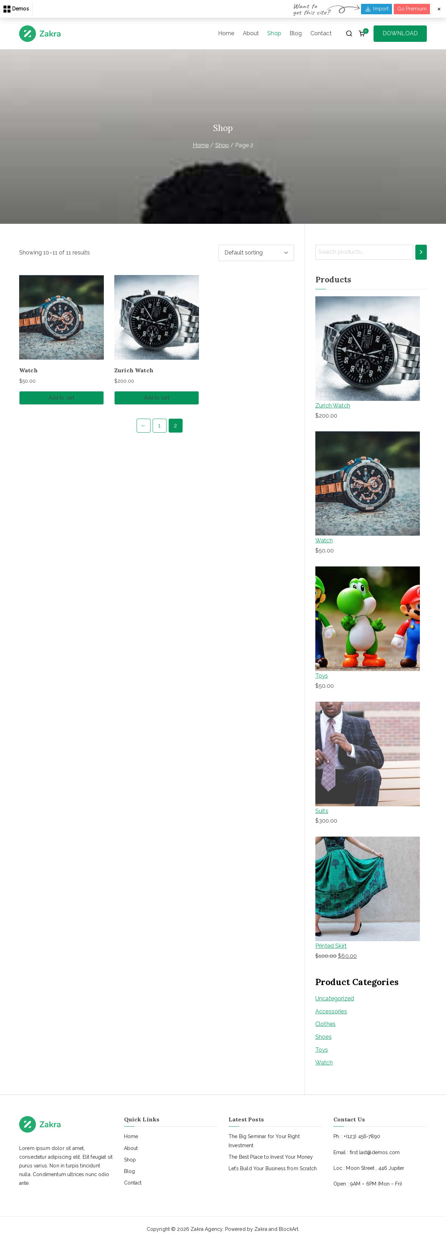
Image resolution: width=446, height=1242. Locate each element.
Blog (296, 33)
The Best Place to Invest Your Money (271, 1157)
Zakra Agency (206, 1229)
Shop (274, 33)
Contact (321, 33)
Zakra (260, 1229)
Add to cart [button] (62, 398)
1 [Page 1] (159, 425)
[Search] (421, 252)
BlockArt (288, 1229)
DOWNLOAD (400, 33)
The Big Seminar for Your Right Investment (264, 1141)
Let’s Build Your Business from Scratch (273, 1168)
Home (226, 33)
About (251, 33)
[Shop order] (256, 253)
